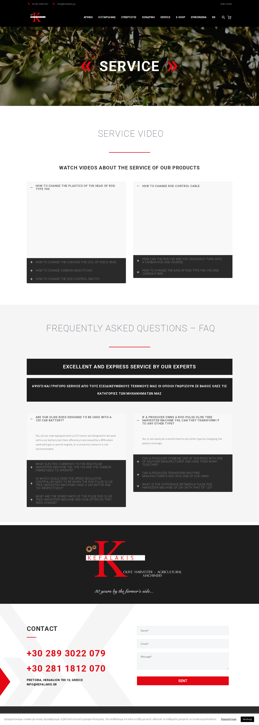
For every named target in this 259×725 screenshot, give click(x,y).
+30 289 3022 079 (66, 653)
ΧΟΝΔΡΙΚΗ (148, 17)
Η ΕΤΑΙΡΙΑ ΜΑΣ (107, 17)
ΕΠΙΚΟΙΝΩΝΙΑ (198, 17)
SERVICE (165, 17)
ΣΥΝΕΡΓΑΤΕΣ (128, 17)
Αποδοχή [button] (247, 719)
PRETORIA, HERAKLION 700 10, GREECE (55, 680)
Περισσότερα (228, 719)
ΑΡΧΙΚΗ (88, 17)
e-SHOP (180, 17)
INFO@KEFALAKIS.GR (42, 684)
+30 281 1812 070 (66, 668)
